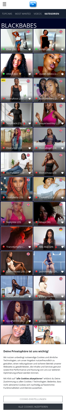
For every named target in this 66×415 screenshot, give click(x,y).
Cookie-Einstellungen (33, 399)
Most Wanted (23, 13)
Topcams (7, 13)
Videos (38, 13)
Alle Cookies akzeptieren (33, 406)
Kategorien (52, 13)
